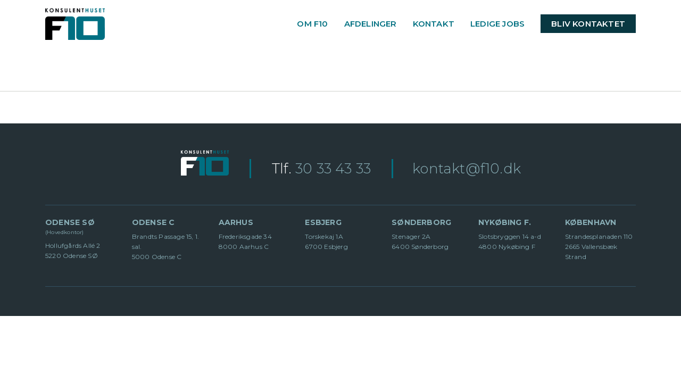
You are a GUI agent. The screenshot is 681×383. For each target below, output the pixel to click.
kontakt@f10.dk (466, 168)
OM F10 (312, 24)
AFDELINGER (370, 24)
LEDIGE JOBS (497, 24)
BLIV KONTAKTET (588, 24)
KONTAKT (433, 24)
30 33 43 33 (333, 168)
